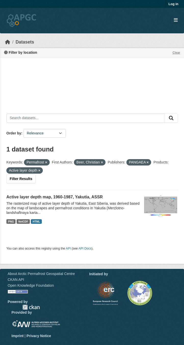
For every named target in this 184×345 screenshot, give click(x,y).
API (68, 248)
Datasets (25, 42)
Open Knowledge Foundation (31, 285)
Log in (173, 4)
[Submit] (171, 118)
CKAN (31, 307)
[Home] (7, 42)
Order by (13, 133)
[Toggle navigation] (175, 20)
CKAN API (16, 280)
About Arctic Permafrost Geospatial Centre (41, 274)
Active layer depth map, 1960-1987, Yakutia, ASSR (54, 197)
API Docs (84, 248)
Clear (176, 52)
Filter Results (21, 179)
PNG (11, 221)
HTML (36, 221)
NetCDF (23, 221)
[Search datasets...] (85, 118)
